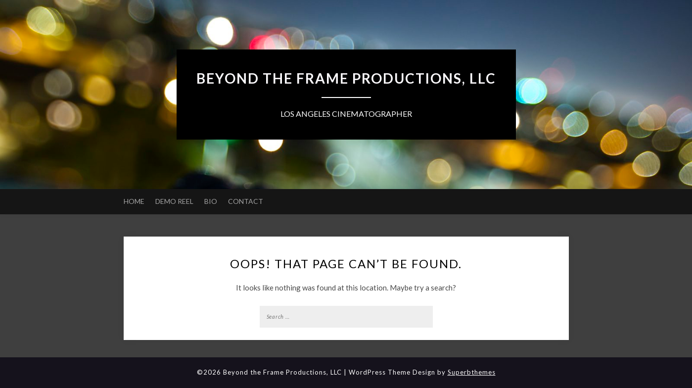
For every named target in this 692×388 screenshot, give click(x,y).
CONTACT (245, 201)
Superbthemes (472, 372)
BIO (210, 201)
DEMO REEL (174, 201)
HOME (134, 201)
